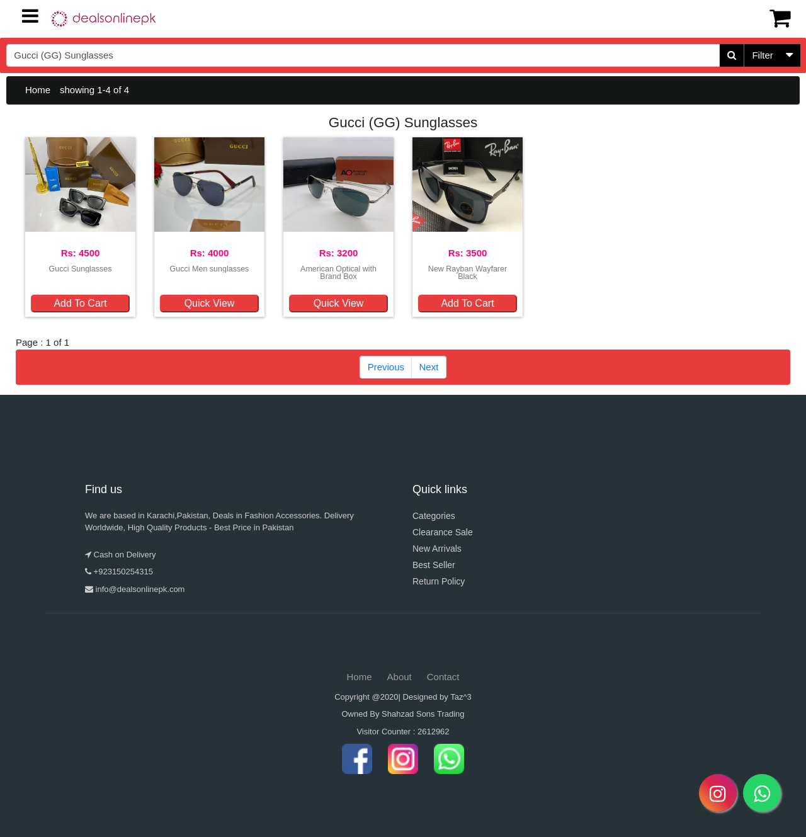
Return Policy (438, 581)
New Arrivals (437, 549)
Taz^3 (461, 697)
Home (37, 89)
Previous (386, 367)
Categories (433, 516)
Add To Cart (80, 303)
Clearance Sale (442, 532)
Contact (443, 676)
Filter (762, 55)
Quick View (209, 303)
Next (429, 367)
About (399, 676)
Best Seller (433, 565)
